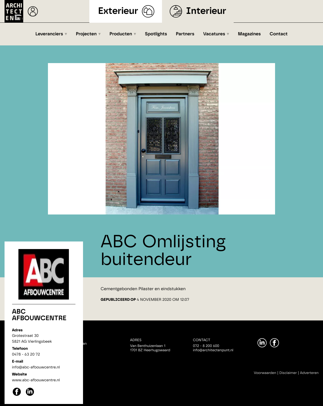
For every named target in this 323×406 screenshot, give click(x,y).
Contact (279, 34)
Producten (121, 34)
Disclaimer (288, 373)
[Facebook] (274, 342)
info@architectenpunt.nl (213, 350)
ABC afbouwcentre (39, 315)
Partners (185, 34)
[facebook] (16, 395)
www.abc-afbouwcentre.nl (36, 380)
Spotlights (156, 34)
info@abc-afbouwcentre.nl (36, 367)
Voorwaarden (265, 373)
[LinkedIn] (262, 342)
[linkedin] (30, 395)
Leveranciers (49, 34)
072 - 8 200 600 (206, 346)
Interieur (206, 11)
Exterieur (118, 11)
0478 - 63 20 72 (26, 354)
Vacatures (214, 34)
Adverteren (309, 373)
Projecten (86, 34)
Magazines (249, 34)
